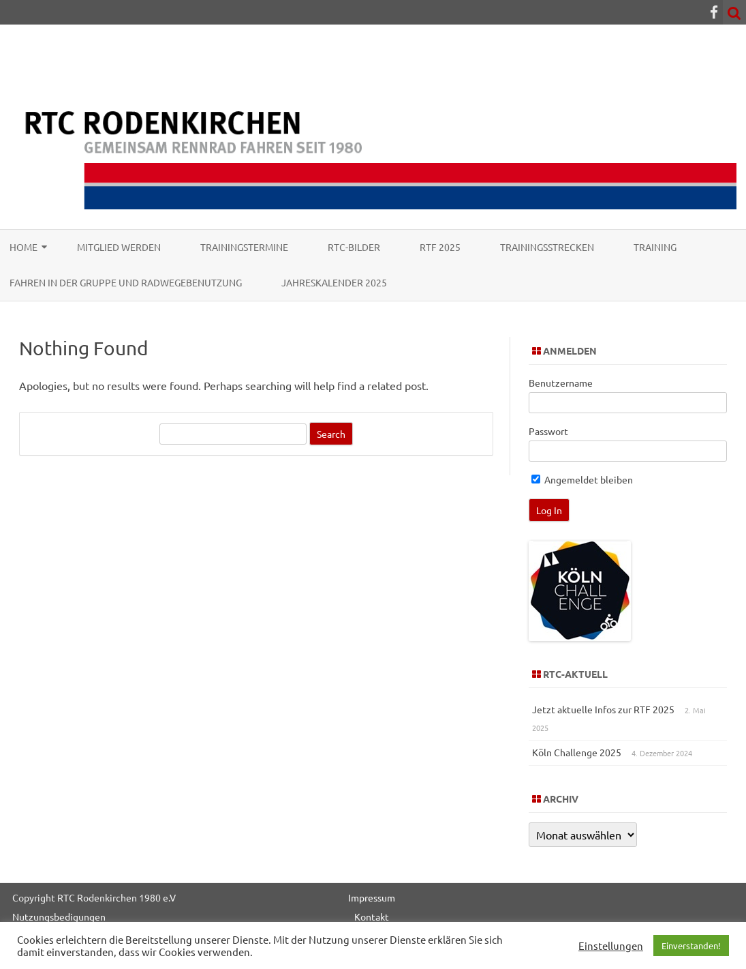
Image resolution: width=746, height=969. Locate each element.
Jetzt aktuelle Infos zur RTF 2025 (603, 709)
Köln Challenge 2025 (576, 752)
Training (655, 247)
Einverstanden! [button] (691, 945)
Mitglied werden (119, 247)
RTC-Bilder (354, 247)
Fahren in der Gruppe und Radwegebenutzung (126, 282)
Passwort (548, 431)
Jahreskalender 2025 (334, 282)
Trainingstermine (244, 247)
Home (23, 247)
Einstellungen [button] (610, 946)
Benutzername (561, 382)
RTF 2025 (440, 247)
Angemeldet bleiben (582, 479)
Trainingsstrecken (547, 247)
